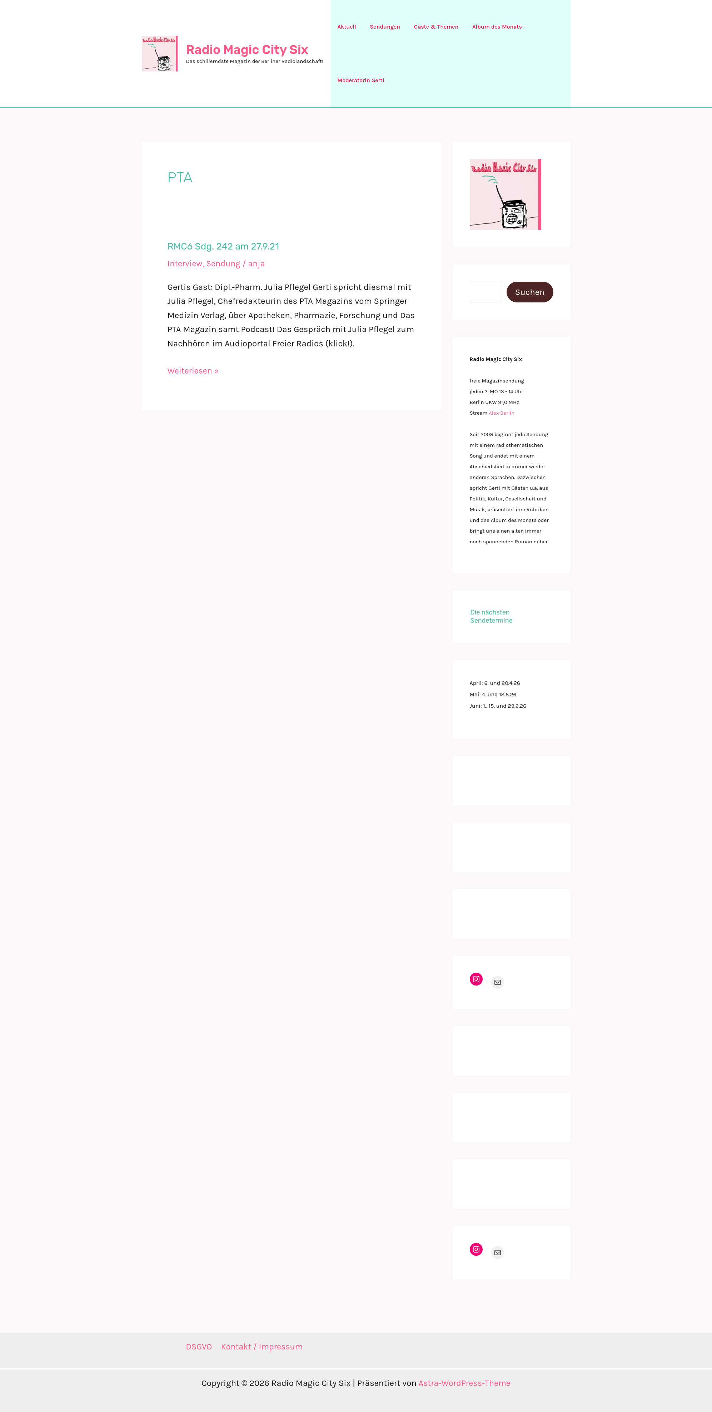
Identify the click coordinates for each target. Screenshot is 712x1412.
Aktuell (345, 26)
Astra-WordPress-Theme (464, 1383)
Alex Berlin (501, 413)
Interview (185, 263)
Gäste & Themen (430, 26)
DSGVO (198, 1347)
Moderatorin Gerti (359, 80)
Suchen (530, 292)
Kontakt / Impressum (262, 1347)
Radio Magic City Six (247, 49)
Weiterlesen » (194, 371)
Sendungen (381, 26)
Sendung (224, 263)
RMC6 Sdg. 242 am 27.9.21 (223, 246)
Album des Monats (489, 26)
